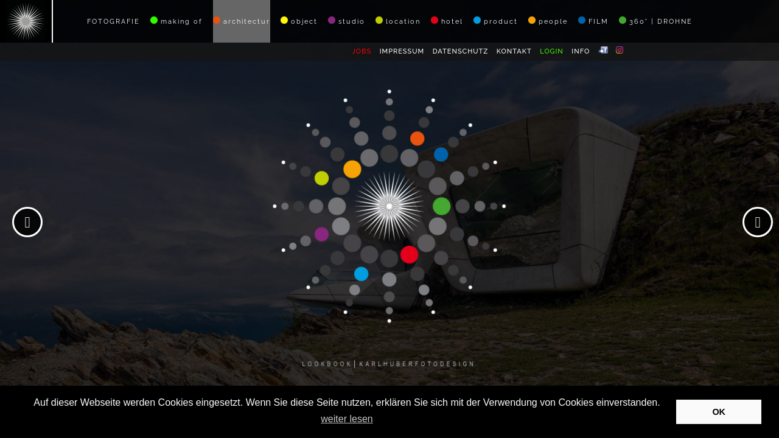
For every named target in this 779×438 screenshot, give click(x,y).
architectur (241, 21)
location (398, 21)
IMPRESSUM (402, 51)
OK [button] (718, 412)
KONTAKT (514, 51)
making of (176, 21)
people (548, 21)
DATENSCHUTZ (461, 51)
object (299, 21)
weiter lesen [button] (346, 419)
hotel (447, 21)
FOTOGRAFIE (113, 22)
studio (346, 21)
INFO (580, 51)
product (495, 21)
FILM (593, 21)
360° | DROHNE (656, 21)
